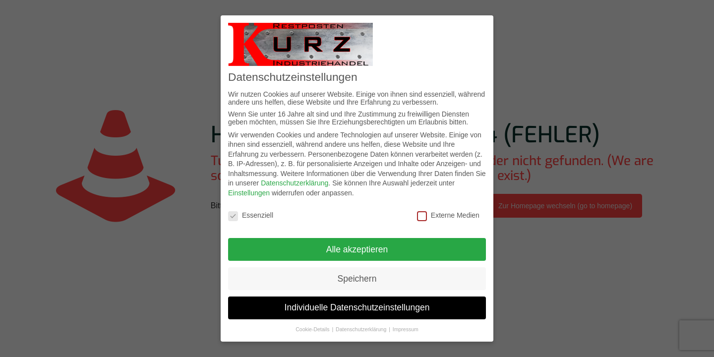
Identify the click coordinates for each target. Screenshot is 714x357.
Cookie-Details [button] (313, 329)
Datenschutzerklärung (294, 183)
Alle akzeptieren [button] (357, 249)
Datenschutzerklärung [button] (362, 329)
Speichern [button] (357, 279)
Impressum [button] (405, 329)
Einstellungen (249, 193)
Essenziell (250, 215)
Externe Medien (448, 215)
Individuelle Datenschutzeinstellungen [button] (357, 307)
